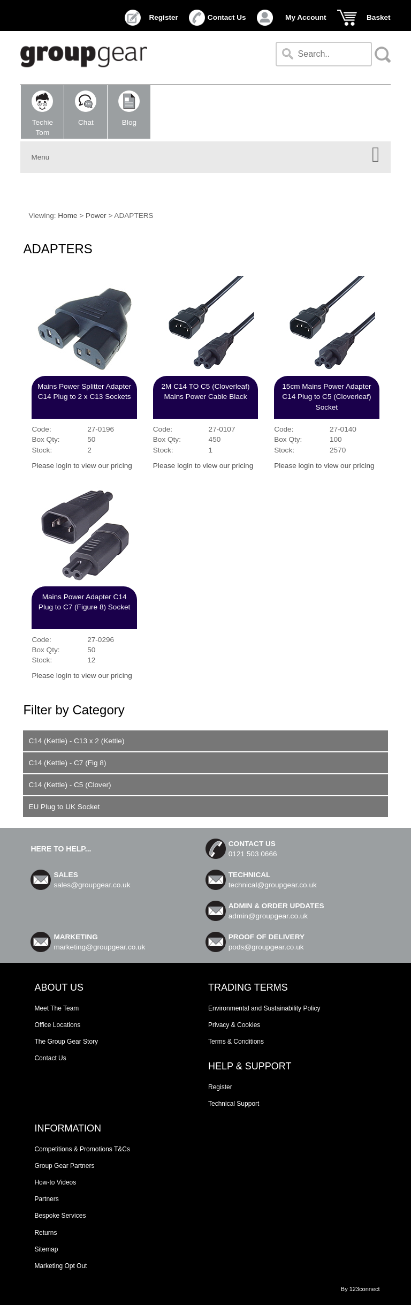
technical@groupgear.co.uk (273, 885)
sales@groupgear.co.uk (92, 885)
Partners (46, 1199)
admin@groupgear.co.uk (268, 916)
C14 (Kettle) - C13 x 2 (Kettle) (76, 741)
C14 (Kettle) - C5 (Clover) (69, 785)
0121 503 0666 (253, 854)
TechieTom (42, 113)
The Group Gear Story (66, 1041)
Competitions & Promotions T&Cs (82, 1149)
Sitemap (46, 1249)
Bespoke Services (60, 1215)
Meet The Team (56, 1008)
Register (163, 17)
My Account (305, 17)
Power (96, 216)
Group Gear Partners (64, 1166)
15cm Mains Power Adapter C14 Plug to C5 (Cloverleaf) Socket (326, 396)
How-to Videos (55, 1182)
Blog (129, 108)
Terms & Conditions (236, 1041)
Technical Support (233, 1103)
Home (67, 216)
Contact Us (227, 17)
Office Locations (57, 1025)
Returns (45, 1232)
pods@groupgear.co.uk (266, 947)
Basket (379, 17)
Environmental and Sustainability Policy (264, 1008)
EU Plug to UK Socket (64, 807)
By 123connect (360, 1289)
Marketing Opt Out (60, 1266)
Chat (85, 108)
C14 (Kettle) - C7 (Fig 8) (67, 763)
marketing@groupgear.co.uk (99, 947)
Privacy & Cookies (234, 1025)
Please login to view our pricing (82, 466)
